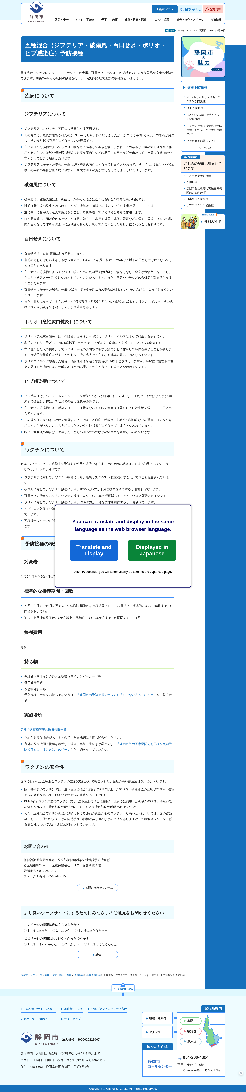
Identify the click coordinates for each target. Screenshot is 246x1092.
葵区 (190, 1021)
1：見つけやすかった (42, 944)
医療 (69, 975)
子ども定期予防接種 (198, 175)
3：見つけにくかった (102, 944)
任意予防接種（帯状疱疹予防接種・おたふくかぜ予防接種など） (204, 129)
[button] (165, 9)
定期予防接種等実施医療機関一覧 (43, 729)
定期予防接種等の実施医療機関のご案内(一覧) (204, 190)
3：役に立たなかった (93, 930)
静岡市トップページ (31, 975)
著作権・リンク (73, 1009)
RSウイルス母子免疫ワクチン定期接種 (203, 116)
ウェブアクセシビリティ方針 (109, 1009)
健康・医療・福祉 (54, 975)
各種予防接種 (197, 88)
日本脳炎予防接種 (197, 198)
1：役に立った (38, 930)
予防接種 (191, 182)
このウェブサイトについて (40, 1009)
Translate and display (93, 550)
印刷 (172, 30)
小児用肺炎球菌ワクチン (201, 140)
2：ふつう (63, 930)
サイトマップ (72, 1019)
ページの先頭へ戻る (123, 989)
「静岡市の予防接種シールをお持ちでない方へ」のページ (116, 695)
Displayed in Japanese (152, 550)
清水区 (191, 1041)
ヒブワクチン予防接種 (200, 205)
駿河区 (191, 1031)
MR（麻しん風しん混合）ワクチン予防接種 (203, 99)
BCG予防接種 (194, 108)
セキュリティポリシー (37, 1019)
